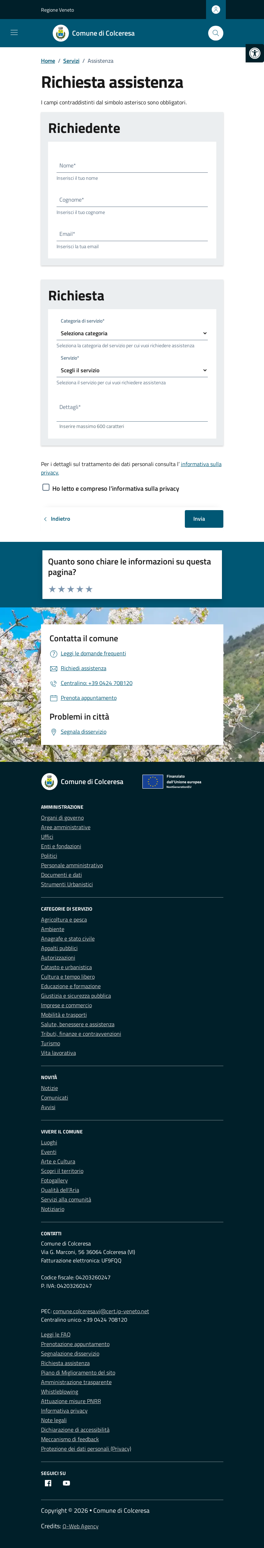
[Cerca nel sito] (215, 33)
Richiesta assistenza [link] (65, 1363)
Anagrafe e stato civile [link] (68, 938)
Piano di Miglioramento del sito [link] (78, 1372)
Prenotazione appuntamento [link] (75, 1344)
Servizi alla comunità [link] (66, 1199)
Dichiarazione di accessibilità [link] (75, 1429)
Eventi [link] (49, 1152)
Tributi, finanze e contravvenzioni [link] (81, 1033)
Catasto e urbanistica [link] (66, 967)
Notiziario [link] (52, 1209)
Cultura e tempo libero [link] (68, 976)
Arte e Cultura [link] (58, 1161)
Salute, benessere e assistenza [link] (78, 1024)
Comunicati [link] (54, 1097)
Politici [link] (49, 855)
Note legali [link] (54, 1420)
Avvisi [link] (48, 1107)
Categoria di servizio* (83, 320)
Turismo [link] (50, 1043)
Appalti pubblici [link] (59, 948)
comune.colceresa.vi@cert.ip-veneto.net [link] (101, 1311)
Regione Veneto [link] (57, 9)
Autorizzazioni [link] (58, 957)
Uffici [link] (47, 836)
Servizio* (70, 357)
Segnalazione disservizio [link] (70, 1353)
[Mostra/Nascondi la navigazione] (14, 32)
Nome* (67, 165)
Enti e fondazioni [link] (61, 846)
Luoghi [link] (49, 1142)
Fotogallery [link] (54, 1180)
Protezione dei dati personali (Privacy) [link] (86, 1448)
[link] (255, 53)
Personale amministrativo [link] (72, 865)
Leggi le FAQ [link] (56, 1334)
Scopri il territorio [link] (62, 1171)
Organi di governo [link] (62, 817)
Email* (67, 234)
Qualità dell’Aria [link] (60, 1190)
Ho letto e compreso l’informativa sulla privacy (115, 488)
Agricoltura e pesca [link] (64, 919)
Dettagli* (70, 407)
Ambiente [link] (52, 929)
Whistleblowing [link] (59, 1391)
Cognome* (71, 199)
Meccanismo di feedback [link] (70, 1439)
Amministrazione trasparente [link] (76, 1382)
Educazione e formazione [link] (71, 986)
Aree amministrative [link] (65, 827)
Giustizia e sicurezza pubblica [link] (76, 995)
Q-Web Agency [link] (81, 1526)
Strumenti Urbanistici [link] (67, 884)
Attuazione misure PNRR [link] (71, 1401)
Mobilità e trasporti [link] (64, 1014)
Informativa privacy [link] (64, 1410)
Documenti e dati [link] (61, 874)
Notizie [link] (49, 1088)
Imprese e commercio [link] (66, 1005)
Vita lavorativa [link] (58, 1052)
